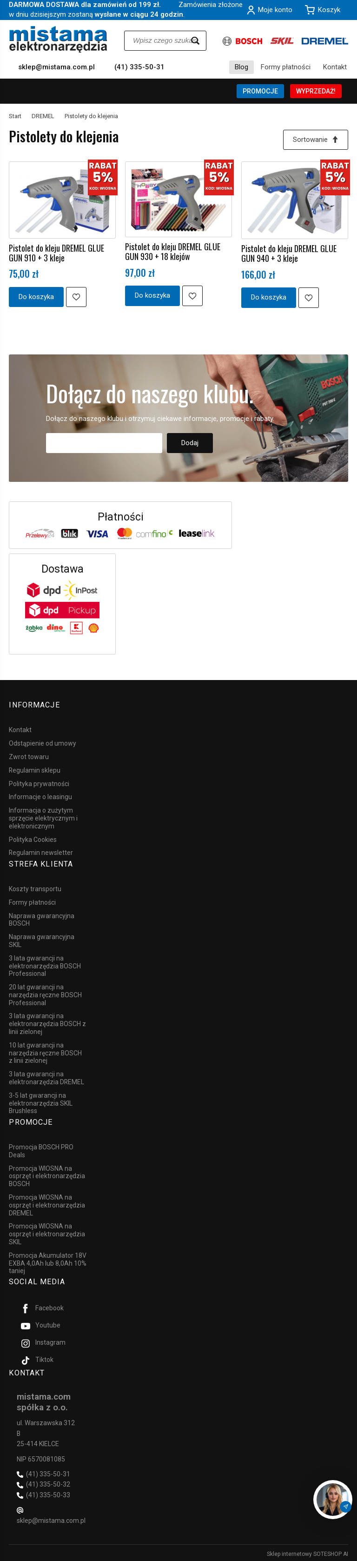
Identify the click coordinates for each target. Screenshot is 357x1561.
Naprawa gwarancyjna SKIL (41, 939)
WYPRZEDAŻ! (316, 91)
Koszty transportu (35, 888)
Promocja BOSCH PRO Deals (41, 1149)
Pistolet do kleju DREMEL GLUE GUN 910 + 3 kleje (56, 253)
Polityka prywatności (39, 783)
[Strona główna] (58, 39)
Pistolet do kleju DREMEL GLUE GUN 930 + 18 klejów (172, 252)
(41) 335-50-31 (139, 67)
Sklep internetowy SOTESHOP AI (307, 1551)
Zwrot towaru (29, 756)
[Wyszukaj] (195, 41)
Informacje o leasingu (40, 797)
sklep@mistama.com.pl (56, 67)
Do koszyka (36, 297)
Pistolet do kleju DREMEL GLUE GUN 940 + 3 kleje (289, 254)
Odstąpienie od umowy (42, 743)
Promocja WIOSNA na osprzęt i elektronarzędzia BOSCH (47, 1174)
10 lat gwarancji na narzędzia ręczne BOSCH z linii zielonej (45, 1052)
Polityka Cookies (33, 839)
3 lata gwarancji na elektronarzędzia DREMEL (46, 1077)
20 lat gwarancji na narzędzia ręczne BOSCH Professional (45, 994)
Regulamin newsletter (41, 852)
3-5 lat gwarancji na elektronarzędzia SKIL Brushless (41, 1102)
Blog (241, 67)
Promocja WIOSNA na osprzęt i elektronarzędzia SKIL (47, 1232)
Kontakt (335, 67)
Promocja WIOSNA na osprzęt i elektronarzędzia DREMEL (47, 1203)
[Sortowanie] (315, 140)
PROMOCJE (260, 91)
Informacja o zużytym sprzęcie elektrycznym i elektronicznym (43, 817)
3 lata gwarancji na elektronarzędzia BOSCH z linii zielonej (47, 1022)
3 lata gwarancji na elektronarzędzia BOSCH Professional (45, 965)
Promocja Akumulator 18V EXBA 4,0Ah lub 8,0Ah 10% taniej (47, 1262)
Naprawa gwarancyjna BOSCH (41, 919)
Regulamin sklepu (34, 770)
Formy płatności (286, 67)
